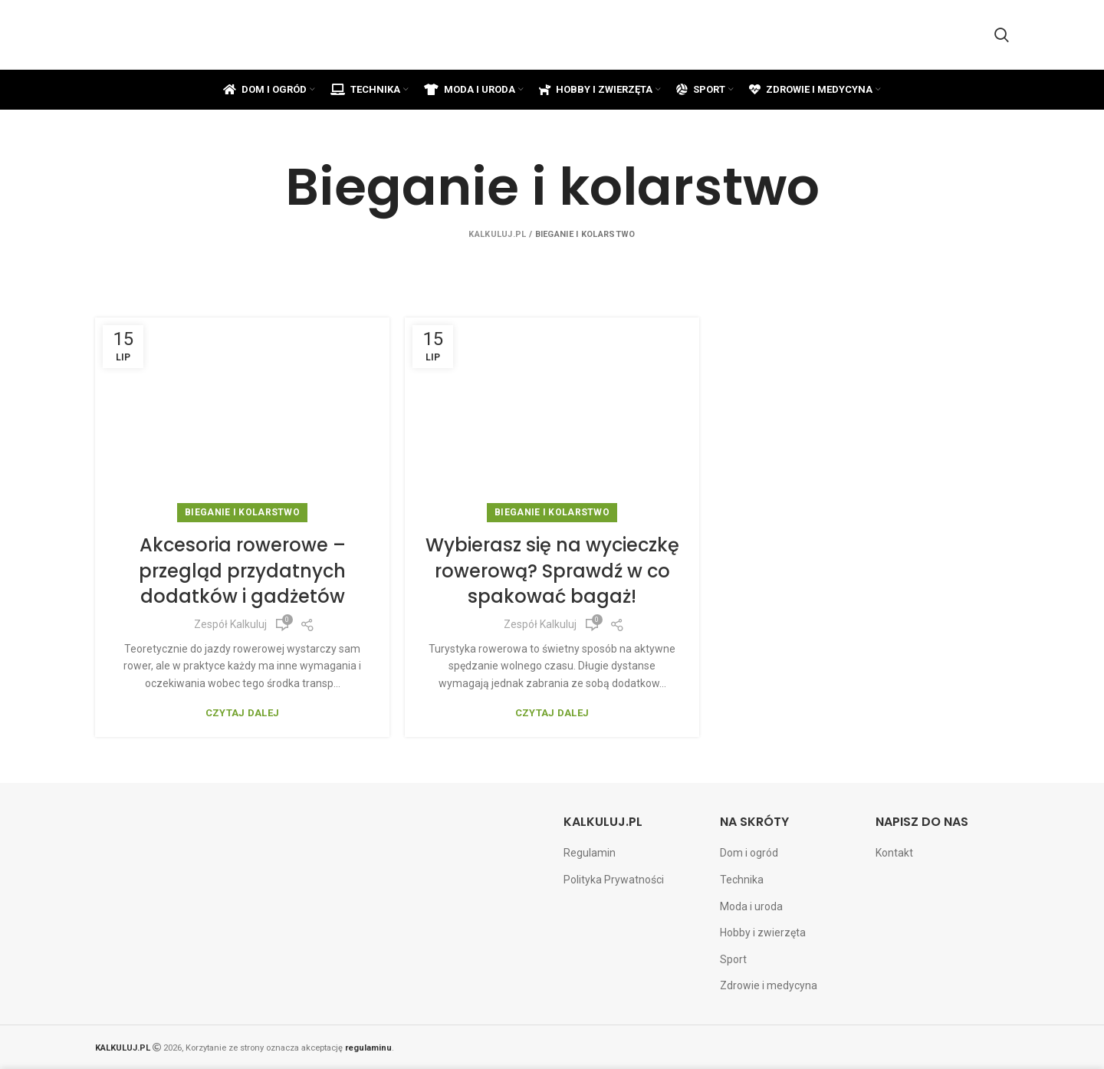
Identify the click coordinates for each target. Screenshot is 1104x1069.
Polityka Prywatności (614, 879)
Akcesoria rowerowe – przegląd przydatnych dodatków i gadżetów (242, 570)
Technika (742, 879)
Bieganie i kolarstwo (242, 512)
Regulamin (590, 853)
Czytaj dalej (242, 713)
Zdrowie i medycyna (768, 985)
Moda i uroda (751, 906)
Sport (733, 959)
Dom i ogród (749, 853)
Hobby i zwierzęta (763, 932)
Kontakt (894, 853)
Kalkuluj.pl (497, 234)
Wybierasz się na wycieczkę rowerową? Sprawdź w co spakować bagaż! (552, 570)
